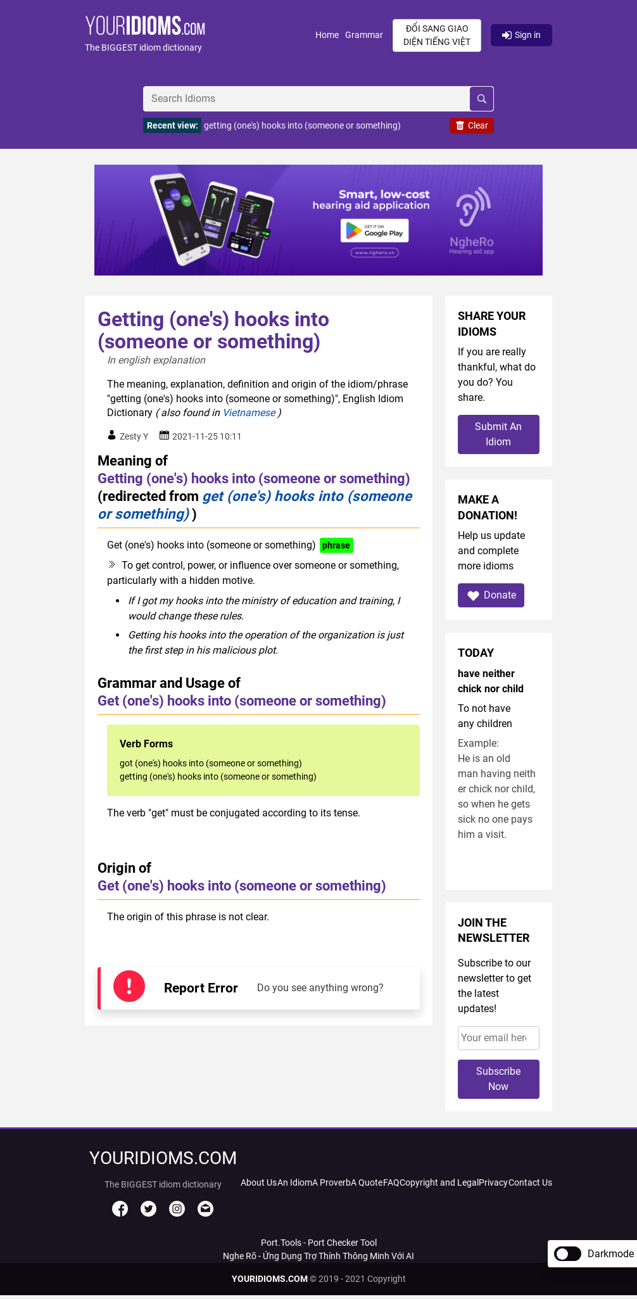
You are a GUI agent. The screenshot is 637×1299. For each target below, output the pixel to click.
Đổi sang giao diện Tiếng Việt (436, 35)
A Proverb (331, 1182)
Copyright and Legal (439, 1182)
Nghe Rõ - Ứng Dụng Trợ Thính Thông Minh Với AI (318, 1256)
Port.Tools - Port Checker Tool (319, 1243)
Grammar (364, 35)
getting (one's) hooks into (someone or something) (302, 125)
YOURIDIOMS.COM (270, 1279)
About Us (259, 1182)
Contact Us (530, 1182)
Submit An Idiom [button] (498, 434)
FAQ (391, 1182)
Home (327, 35)
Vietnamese (248, 413)
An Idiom (294, 1182)
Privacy (493, 1182)
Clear (471, 125)
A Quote (366, 1182)
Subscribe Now (498, 1079)
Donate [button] (491, 595)
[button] (200, 35)
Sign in (521, 35)
